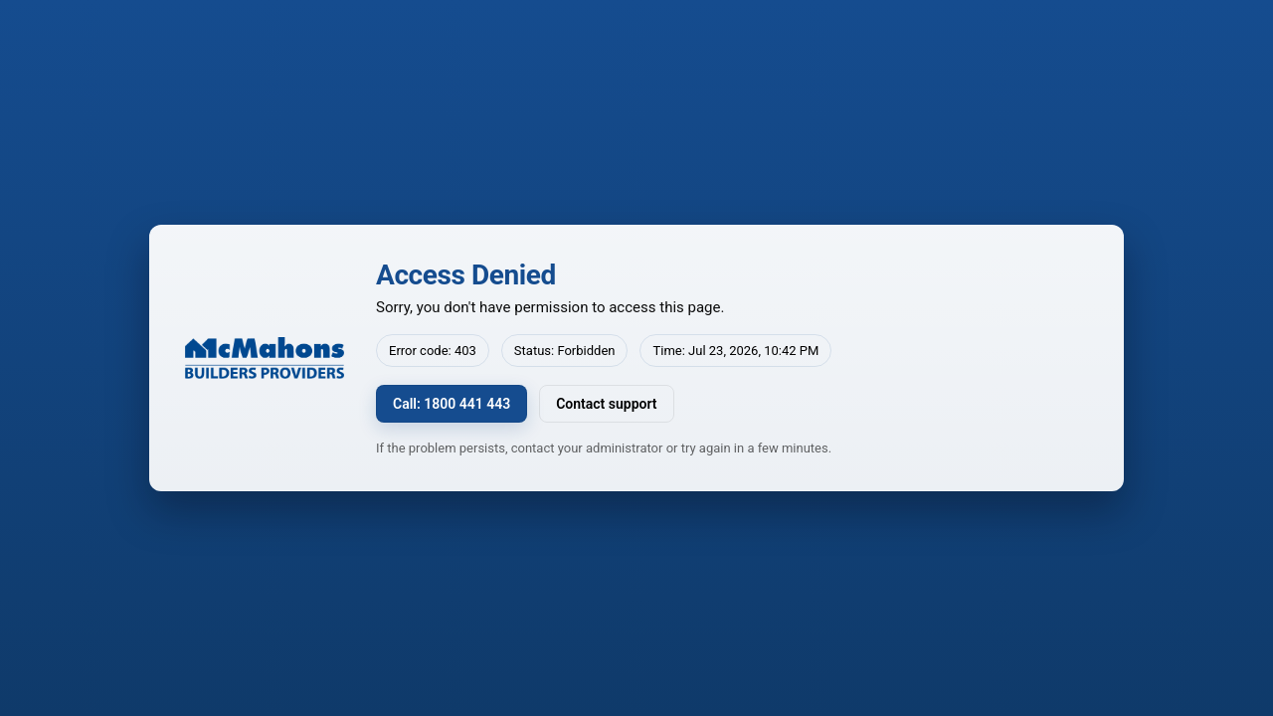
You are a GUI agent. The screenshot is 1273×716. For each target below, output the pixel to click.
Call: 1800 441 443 (451, 404)
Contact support (606, 404)
